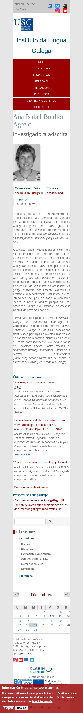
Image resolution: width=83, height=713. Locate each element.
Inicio (41, 62)
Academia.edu (55, 193)
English (19, 4)
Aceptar (8, 707)
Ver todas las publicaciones (30, 487)
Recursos (41, 94)
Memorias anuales (32, 563)
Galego (31, 4)
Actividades (41, 68)
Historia (26, 544)
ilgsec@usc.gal (22, 653)
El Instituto (27, 538)
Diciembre (41, 594)
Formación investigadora (36, 554)
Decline (21, 707)
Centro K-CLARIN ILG (41, 100)
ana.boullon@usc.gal (29, 193)
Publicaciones (41, 87)
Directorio (27, 576)
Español (21, 8)
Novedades (27, 568)
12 (51, 616)
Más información (42, 701)
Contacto (41, 106)
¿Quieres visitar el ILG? (34, 558)
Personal (41, 81)
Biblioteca (27, 549)
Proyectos (41, 74)
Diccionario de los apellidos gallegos (40, 500)
